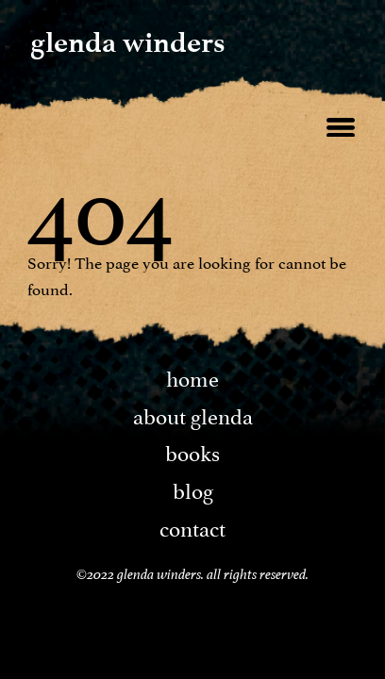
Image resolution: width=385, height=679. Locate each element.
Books (192, 450)
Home (192, 376)
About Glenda (193, 414)
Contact (192, 526)
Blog (193, 488)
